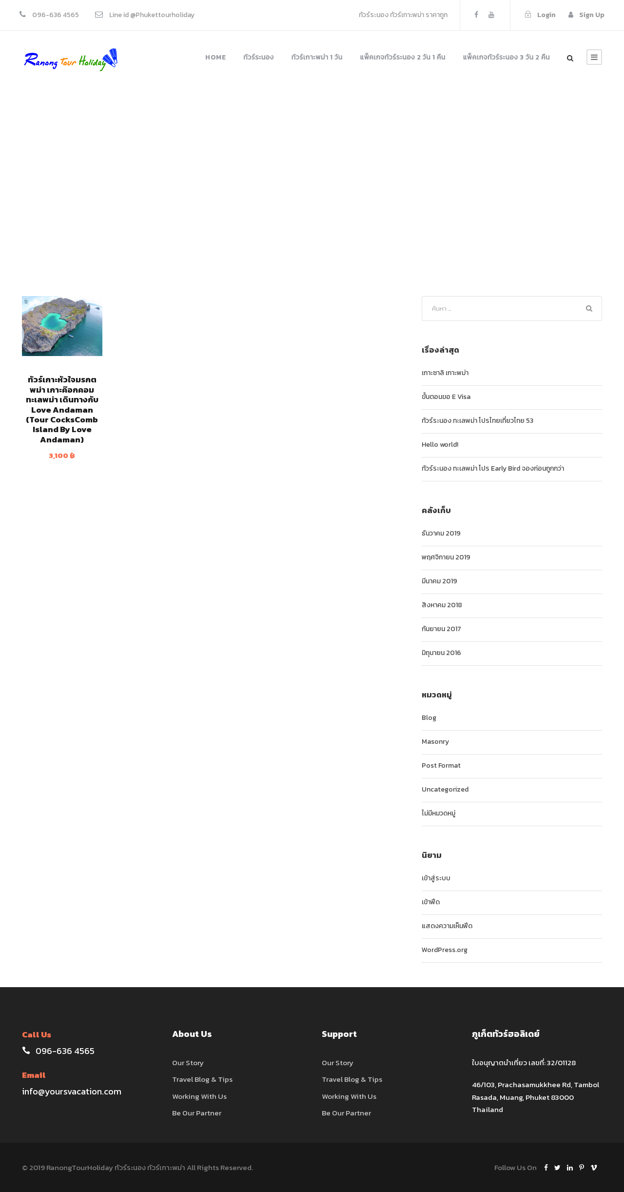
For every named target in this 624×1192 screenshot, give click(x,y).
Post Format (441, 765)
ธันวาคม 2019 (441, 533)
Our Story (188, 1062)
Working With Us (199, 1096)
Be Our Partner (196, 1112)
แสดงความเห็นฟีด (447, 926)
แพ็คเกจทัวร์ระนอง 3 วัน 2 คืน (506, 57)
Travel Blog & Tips (202, 1079)
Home (215, 57)
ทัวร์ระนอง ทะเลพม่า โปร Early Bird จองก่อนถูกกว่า (493, 468)
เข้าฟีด (431, 902)
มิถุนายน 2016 (441, 653)
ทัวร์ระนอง (258, 57)
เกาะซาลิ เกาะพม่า (445, 373)
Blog (429, 718)
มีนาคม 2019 (439, 581)
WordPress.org (445, 950)
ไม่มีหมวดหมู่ (438, 813)
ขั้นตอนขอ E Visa (446, 397)
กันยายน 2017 (441, 629)
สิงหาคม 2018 (442, 605)
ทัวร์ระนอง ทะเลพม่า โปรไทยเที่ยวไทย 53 (477, 421)
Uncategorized (445, 789)
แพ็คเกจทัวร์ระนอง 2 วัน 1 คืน (403, 57)
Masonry (435, 741)
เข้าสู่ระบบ (436, 878)
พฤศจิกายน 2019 (446, 557)
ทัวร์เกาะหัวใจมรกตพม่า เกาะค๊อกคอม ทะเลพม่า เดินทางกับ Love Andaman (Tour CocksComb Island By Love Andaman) (62, 409)
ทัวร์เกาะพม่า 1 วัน (317, 57)
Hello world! (440, 444)
